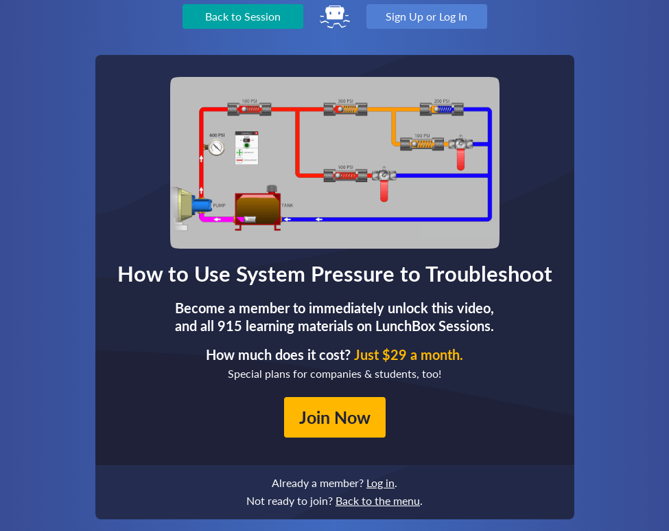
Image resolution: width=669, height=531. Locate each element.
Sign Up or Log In (426, 16)
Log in (380, 482)
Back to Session (243, 16)
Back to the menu (378, 500)
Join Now (335, 417)
